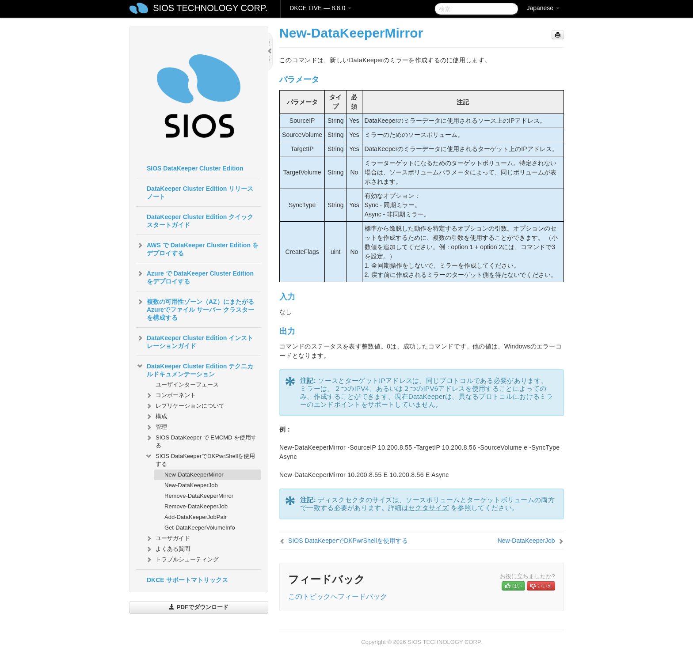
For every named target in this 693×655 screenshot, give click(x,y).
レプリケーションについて (185, 406)
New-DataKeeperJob (191, 485)
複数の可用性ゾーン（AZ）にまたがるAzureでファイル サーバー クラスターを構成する (195, 308)
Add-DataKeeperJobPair (195, 517)
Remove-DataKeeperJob (196, 506)
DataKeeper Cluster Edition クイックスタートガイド (200, 220)
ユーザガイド (167, 538)
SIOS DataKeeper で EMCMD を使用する (201, 440)
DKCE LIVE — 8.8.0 (320, 7)
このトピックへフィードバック (337, 596)
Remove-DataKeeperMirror (198, 495)
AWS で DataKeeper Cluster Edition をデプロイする (197, 248)
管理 (156, 427)
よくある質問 (167, 549)
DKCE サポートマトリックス (187, 579)
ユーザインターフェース (187, 384)
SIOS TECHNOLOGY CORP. (210, 8)
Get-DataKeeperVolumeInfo (199, 527)
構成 (156, 416)
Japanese (543, 7)
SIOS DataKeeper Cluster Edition (195, 168)
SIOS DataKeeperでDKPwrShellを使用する (200, 459)
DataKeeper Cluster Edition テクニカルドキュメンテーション (194, 369)
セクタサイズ (428, 507)
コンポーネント (170, 395)
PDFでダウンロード (198, 607)
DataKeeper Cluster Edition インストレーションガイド (194, 341)
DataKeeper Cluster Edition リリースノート (200, 192)
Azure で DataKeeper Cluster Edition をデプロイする (195, 276)
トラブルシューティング (182, 559)
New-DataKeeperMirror (194, 474)
